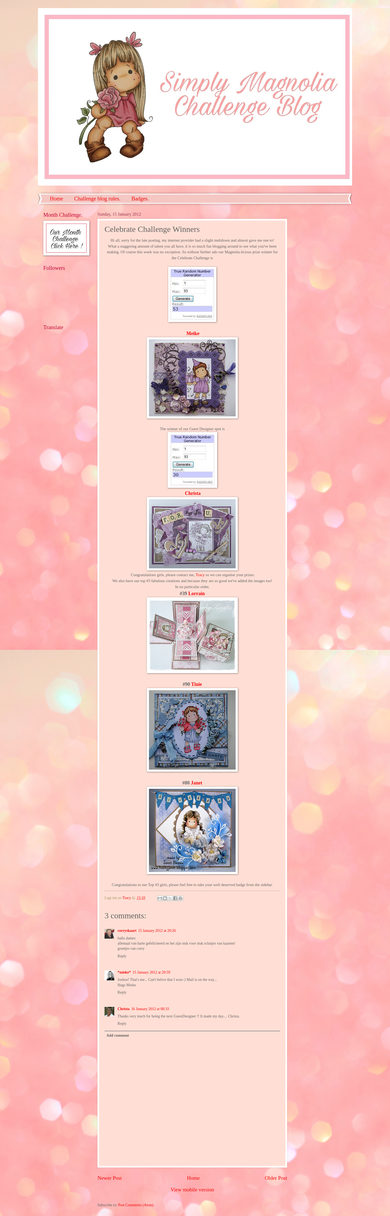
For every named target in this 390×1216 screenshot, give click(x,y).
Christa (193, 493)
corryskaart (127, 931)
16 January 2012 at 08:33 (150, 1009)
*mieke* (124, 972)
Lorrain (196, 593)
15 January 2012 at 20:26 (157, 931)
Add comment (117, 1035)
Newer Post (110, 1178)
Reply (122, 956)
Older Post (276, 1178)
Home (56, 199)
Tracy (200, 575)
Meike (192, 333)
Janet (196, 783)
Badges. (140, 199)
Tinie (196, 684)
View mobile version (192, 1189)
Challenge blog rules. (97, 199)
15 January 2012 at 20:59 (151, 972)
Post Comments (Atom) (136, 1205)
